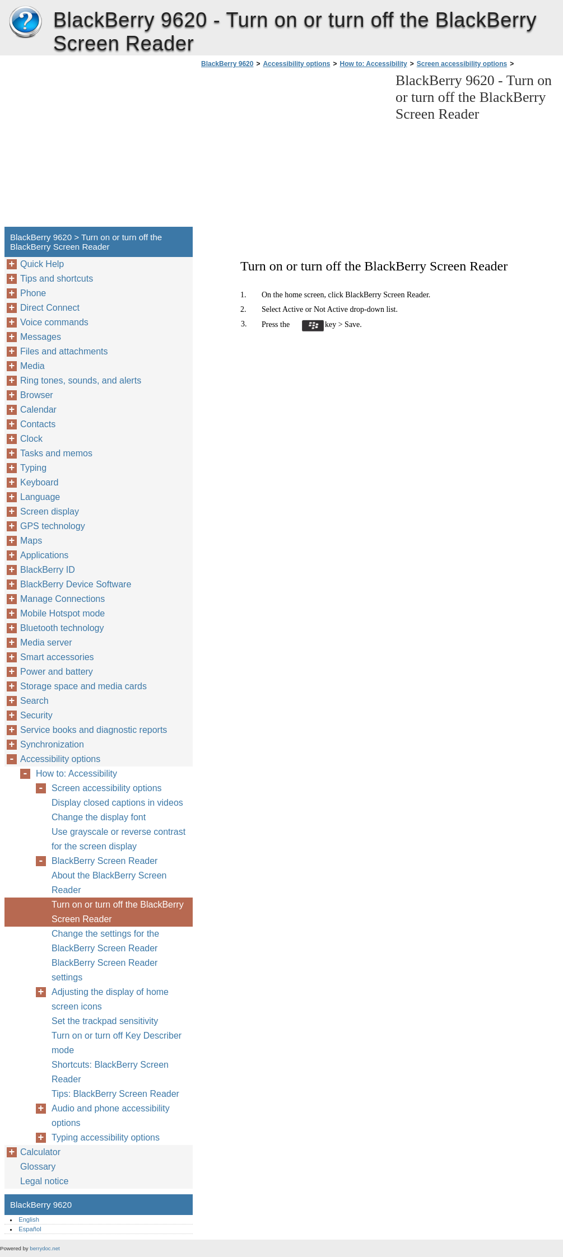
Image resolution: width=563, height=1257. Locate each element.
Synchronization (52, 744)
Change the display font (99, 817)
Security (36, 715)
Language (40, 497)
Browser (36, 395)
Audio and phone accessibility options (111, 1116)
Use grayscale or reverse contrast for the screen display (118, 839)
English (28, 1219)
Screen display (49, 511)
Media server (46, 642)
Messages (40, 337)
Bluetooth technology (62, 628)
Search (34, 700)
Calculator (40, 1152)
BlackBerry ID (47, 569)
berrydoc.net (44, 1248)
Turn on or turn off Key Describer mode (117, 1043)
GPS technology (52, 526)
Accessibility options (296, 64)
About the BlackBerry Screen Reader (109, 883)
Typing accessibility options (106, 1137)
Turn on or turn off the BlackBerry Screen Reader (118, 912)
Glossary (37, 1166)
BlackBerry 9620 (25, 22)
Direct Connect (50, 307)
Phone (33, 293)
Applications (44, 555)
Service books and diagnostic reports (93, 730)
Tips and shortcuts (56, 278)
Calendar (38, 409)
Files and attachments (64, 351)
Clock (31, 438)
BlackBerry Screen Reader (104, 861)
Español (29, 1229)
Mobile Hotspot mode (62, 613)
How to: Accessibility (373, 64)
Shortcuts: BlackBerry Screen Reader (110, 1072)
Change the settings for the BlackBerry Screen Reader (105, 941)
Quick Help (42, 264)
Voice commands (54, 322)
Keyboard (39, 482)
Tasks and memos (56, 453)
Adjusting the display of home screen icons (110, 999)
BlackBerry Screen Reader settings (104, 970)
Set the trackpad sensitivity (105, 1021)
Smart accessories (57, 657)
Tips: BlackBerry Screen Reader (115, 1094)
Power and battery (56, 671)
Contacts (37, 424)
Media (32, 366)
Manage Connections (62, 599)
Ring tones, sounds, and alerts (80, 380)
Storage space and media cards (83, 686)
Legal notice (44, 1181)
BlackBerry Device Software (75, 584)
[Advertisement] (292, 150)
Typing (33, 468)
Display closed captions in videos (117, 802)
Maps (31, 540)
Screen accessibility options (462, 64)
